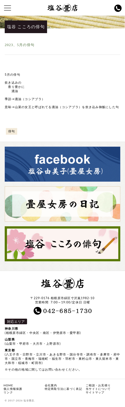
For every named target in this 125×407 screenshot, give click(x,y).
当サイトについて (98, 388)
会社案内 (51, 385)
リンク (8, 392)
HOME (8, 385)
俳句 (11, 131)
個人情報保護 (13, 388)
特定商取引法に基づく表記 (63, 388)
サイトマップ (95, 392)
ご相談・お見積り (98, 385)
